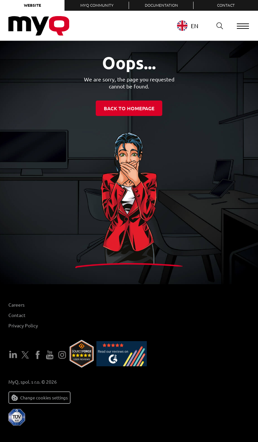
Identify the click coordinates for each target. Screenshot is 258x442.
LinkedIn (13, 355)
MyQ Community (97, 5)
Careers (16, 305)
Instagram (62, 355)
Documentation (161, 5)
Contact (226, 5)
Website (32, 5)
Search (217, 25)
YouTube (49, 355)
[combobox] (193, 25)
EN (187, 25)
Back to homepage (129, 108)
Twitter (25, 355)
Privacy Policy (23, 325)
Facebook (37, 355)
